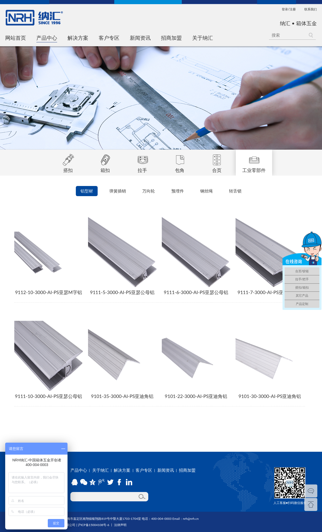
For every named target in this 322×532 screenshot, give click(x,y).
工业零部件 (254, 161)
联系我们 (310, 9)
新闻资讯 (140, 38)
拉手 (142, 161)
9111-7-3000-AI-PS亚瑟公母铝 (270, 292)
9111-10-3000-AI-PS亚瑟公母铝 (48, 396)
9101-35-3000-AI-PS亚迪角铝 (122, 396)
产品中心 (46, 38)
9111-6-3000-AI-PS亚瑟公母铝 (196, 292)
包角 (180, 161)
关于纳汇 (202, 38)
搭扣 (68, 161)
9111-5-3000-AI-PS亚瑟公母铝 (122, 292)
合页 (217, 161)
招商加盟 (171, 38)
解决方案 (78, 38)
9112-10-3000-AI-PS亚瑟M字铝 (48, 292)
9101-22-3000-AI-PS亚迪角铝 (196, 396)
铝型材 (87, 190)
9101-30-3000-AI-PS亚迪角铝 (270, 396)
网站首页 (15, 38)
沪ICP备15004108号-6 (93, 525)
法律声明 (120, 525)
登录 (285, 9)
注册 (293, 9)
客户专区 (109, 38)
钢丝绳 (206, 190)
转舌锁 (235, 190)
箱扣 (105, 161)
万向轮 (148, 190)
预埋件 (177, 190)
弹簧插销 (117, 190)
